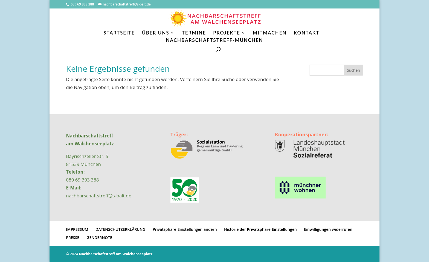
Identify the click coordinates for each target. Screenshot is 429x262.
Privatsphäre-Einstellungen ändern (185, 229)
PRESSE (72, 237)
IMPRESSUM (77, 229)
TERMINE (194, 33)
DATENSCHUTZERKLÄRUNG (120, 229)
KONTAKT (307, 33)
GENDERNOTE (99, 237)
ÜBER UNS (155, 33)
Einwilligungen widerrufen (328, 229)
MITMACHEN (269, 33)
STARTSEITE (119, 33)
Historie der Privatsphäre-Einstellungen (260, 229)
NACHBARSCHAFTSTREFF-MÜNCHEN (214, 40)
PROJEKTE (226, 33)
